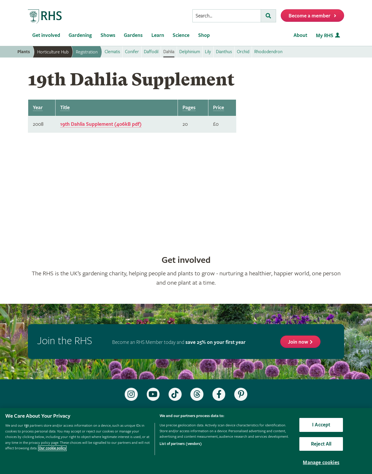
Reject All (321, 444)
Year (38, 108)
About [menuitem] (300, 35)
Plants (23, 52)
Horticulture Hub (53, 52)
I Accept (321, 425)
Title (65, 108)
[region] (186, 441)
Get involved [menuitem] (46, 35)
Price (218, 108)
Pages (189, 108)
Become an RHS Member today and (179, 342)
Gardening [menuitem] (80, 35)
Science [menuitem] (181, 35)
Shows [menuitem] (108, 35)
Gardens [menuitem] (133, 35)
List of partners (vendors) (181, 444)
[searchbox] (227, 16)
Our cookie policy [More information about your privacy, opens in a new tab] (52, 448)
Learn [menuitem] (157, 35)
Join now (298, 342)
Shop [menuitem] (204, 35)
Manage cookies (321, 462)
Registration (87, 52)
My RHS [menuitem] (324, 36)
